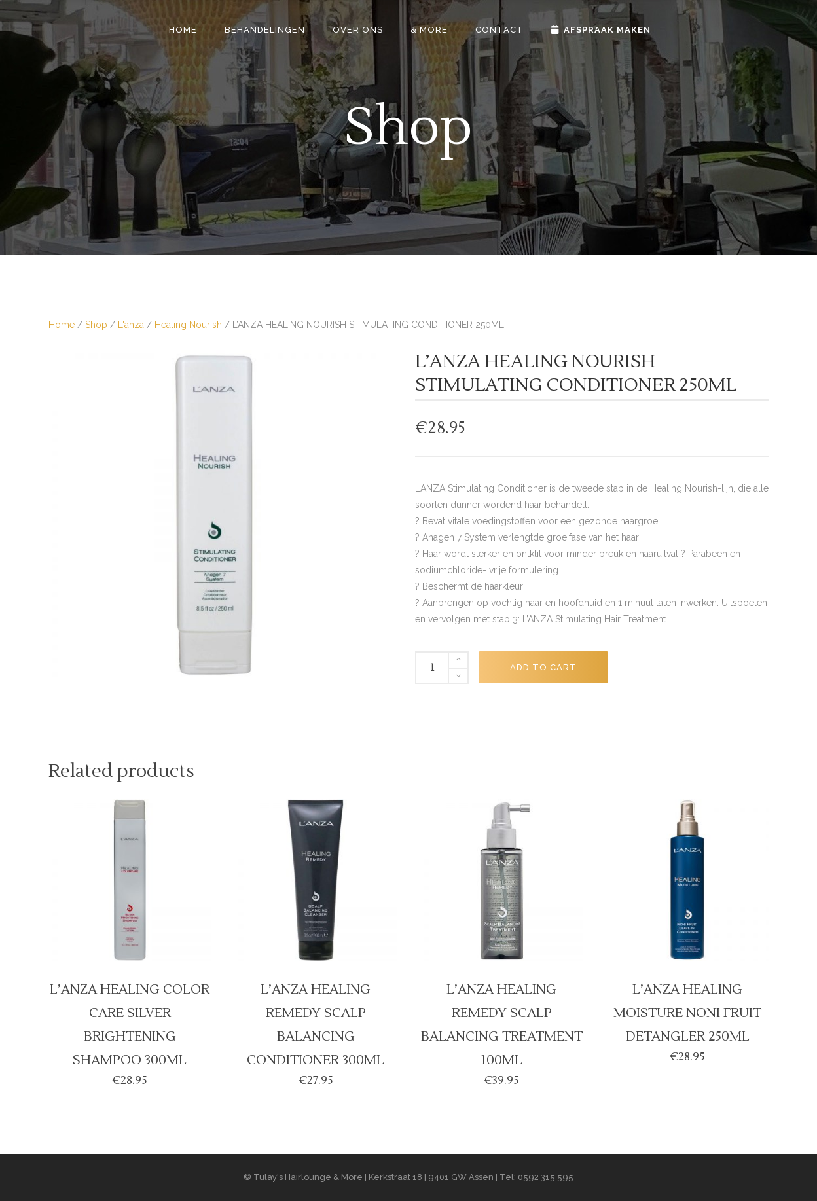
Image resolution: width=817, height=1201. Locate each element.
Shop (96, 324)
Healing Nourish (188, 324)
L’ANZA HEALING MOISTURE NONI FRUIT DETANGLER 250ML (687, 1013)
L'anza (131, 324)
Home (61, 324)
